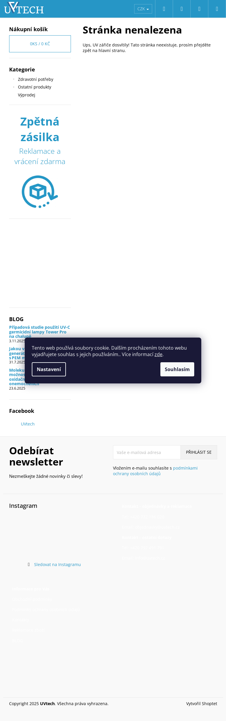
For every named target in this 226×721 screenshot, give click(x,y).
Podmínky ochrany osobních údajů (46, 609)
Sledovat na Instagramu (57, 564)
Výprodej (27, 95)
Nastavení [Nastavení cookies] (49, 369)
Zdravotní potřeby (32, 80)
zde (158, 354)
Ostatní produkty (31, 87)
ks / (40, 43)
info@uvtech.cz (150, 558)
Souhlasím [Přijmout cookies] (177, 369)
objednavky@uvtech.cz (157, 527)
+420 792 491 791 (147, 547)
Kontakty (20, 619)
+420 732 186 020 (147, 517)
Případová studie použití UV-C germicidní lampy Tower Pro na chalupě (39, 331)
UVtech (28, 424)
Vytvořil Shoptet (201, 703)
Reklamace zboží (28, 630)
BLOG (17, 640)
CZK (143, 8)
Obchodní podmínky (32, 599)
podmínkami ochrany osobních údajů (155, 470)
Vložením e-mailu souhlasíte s (155, 470)
